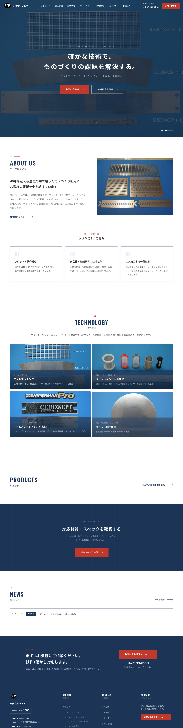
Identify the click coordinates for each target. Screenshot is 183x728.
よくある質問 (107, 723)
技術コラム (106, 718)
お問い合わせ (171, 5)
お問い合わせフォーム (138, 654)
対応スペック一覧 (92, 556)
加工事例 (59, 5)
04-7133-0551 (151, 5)
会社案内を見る (21, 220)
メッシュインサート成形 (74, 717)
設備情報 (71, 5)
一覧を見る (164, 603)
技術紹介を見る (107, 90)
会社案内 (127, 5)
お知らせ (113, 5)
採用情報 (100, 5)
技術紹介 (45, 5)
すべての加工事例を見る (157, 489)
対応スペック (85, 5)
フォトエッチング (72, 712)
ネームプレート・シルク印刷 (76, 721)
